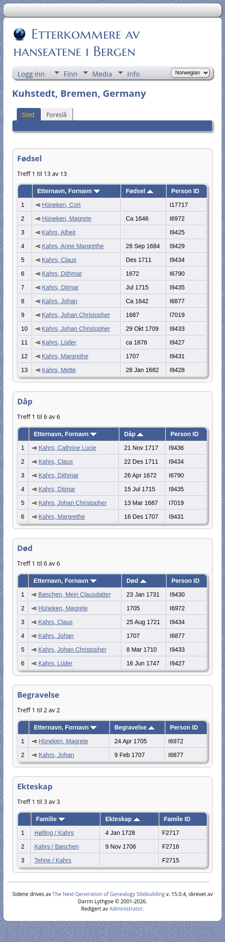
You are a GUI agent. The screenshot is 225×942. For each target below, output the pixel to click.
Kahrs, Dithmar (62, 273)
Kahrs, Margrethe (65, 356)
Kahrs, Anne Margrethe (73, 246)
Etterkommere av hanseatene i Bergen (76, 42)
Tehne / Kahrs (52, 860)
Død (136, 580)
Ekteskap (122, 819)
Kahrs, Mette (59, 369)
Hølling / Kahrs (54, 832)
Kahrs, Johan (60, 301)
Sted (28, 115)
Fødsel (139, 191)
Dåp (133, 434)
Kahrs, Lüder (59, 342)
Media (102, 74)
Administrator (126, 908)
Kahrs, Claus (59, 259)
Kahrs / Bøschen (56, 846)
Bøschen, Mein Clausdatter (74, 594)
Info (133, 74)
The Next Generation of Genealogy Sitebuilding (108, 894)
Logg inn (31, 74)
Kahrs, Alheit (59, 232)
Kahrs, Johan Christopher (76, 314)
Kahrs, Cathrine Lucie (68, 447)
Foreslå (56, 115)
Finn (70, 74)
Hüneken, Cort (61, 204)
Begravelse (135, 727)
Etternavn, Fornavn (68, 191)
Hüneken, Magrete (66, 218)
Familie (50, 819)
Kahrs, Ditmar (60, 287)
